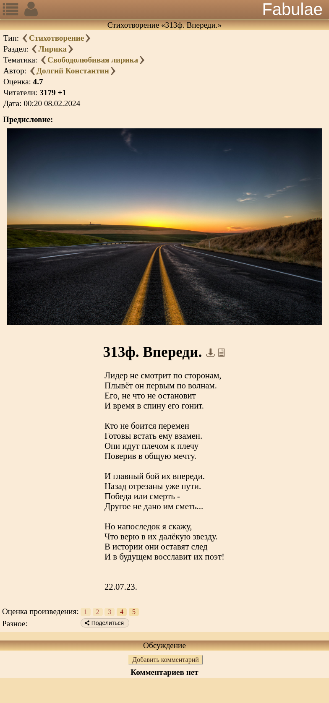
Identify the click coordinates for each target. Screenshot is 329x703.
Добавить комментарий (165, 659)
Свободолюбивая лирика (92, 59)
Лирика (52, 48)
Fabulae (292, 9)
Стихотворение (56, 38)
